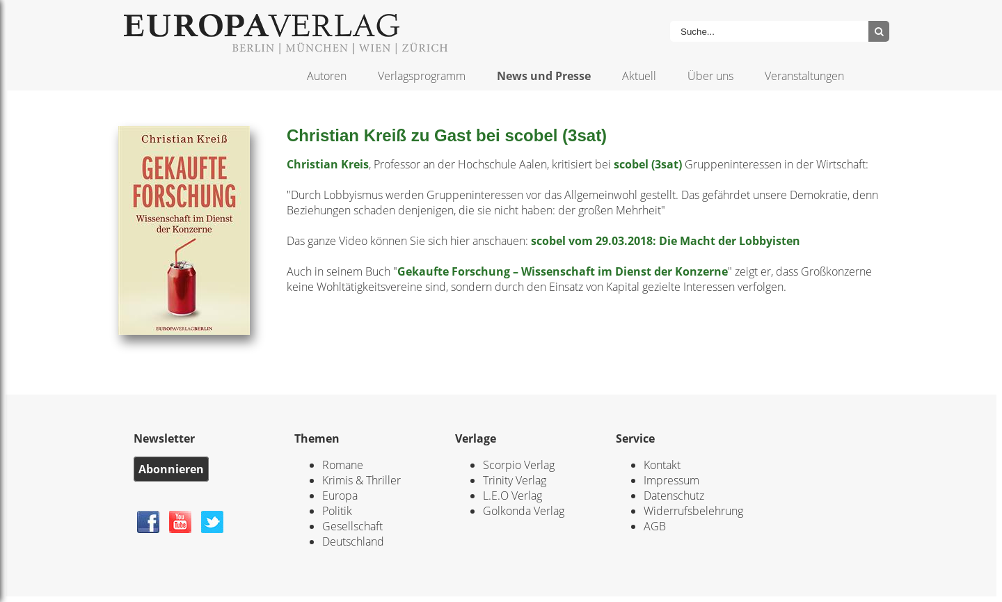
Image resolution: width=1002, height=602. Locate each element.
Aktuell (639, 76)
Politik (337, 510)
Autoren (327, 76)
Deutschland (353, 541)
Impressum (671, 480)
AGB (655, 526)
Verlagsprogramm (422, 76)
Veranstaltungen (804, 76)
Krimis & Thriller (361, 480)
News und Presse (544, 76)
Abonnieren (171, 469)
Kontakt (662, 465)
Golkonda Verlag (523, 510)
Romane (342, 465)
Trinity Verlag (514, 480)
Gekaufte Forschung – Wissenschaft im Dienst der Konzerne (562, 271)
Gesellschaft (352, 526)
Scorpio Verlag (519, 465)
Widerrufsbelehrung (693, 510)
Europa (340, 495)
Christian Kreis (328, 164)
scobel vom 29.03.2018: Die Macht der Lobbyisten (665, 240)
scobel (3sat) (648, 164)
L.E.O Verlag (512, 495)
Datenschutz (674, 495)
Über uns (710, 76)
